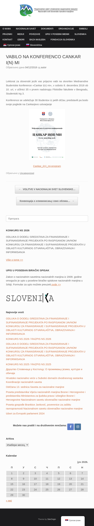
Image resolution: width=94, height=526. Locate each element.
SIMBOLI (83, 29)
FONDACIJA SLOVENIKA (63, 39)
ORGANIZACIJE (66, 29)
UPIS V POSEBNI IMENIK (57, 34)
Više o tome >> (14, 259)
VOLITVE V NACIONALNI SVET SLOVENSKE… (47, 189)
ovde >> (56, 284)
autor (43, 67)
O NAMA (7, 29)
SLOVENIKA (80, 34)
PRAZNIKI (7, 34)
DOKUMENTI (47, 29)
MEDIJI (20, 34)
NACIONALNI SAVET (26, 29)
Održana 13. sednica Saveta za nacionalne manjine (35, 386)
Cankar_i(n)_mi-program (47, 166)
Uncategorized (27, 173)
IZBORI (21, 39)
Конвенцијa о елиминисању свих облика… (47, 201)
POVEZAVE (34, 34)
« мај (9, 500)
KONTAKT (7, 39)
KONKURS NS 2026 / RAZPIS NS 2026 (28, 338)
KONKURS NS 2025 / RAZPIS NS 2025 (28, 364)
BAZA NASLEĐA (37, 39)
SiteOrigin (51, 519)
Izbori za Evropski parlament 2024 (25, 413)
